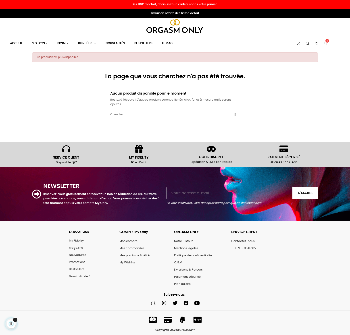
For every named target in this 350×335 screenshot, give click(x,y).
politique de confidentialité (242, 203)
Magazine (76, 247)
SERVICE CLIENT (66, 157)
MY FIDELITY (139, 157)
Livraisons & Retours (188, 269)
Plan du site (182, 284)
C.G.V (178, 262)
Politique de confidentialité (193, 255)
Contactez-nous (243, 241)
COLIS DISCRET (211, 157)
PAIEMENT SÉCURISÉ (283, 157)
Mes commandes (131, 248)
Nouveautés (77, 255)
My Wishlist (127, 262)
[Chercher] (175, 114)
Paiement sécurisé (187, 276)
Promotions (77, 262)
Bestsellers (76, 269)
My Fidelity (76, 240)
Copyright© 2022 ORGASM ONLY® (175, 330)
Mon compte (128, 241)
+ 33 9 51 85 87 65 (243, 248)
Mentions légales (186, 248)
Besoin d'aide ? (79, 276)
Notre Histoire (183, 241)
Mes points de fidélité (134, 255)
